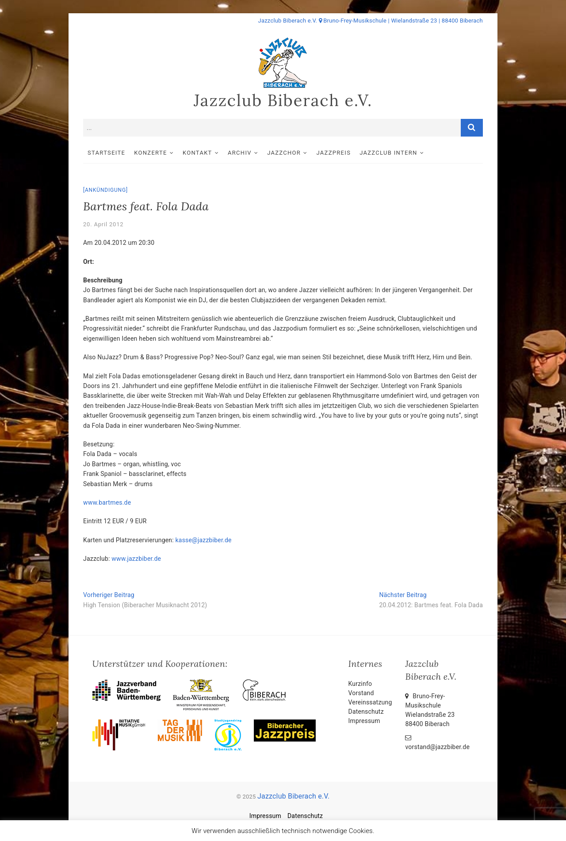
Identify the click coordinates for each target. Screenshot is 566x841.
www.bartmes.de (107, 502)
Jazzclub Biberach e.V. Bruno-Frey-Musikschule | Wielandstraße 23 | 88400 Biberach (370, 20)
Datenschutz (366, 711)
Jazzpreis (334, 152)
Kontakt (197, 152)
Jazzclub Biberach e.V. (283, 100)
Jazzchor (284, 152)
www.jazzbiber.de (136, 558)
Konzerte (150, 152)
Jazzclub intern (388, 152)
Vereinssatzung (370, 702)
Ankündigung (105, 190)
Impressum (364, 720)
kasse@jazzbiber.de (204, 540)
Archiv (240, 152)
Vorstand (361, 692)
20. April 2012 (103, 224)
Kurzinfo (360, 683)
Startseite (106, 152)
